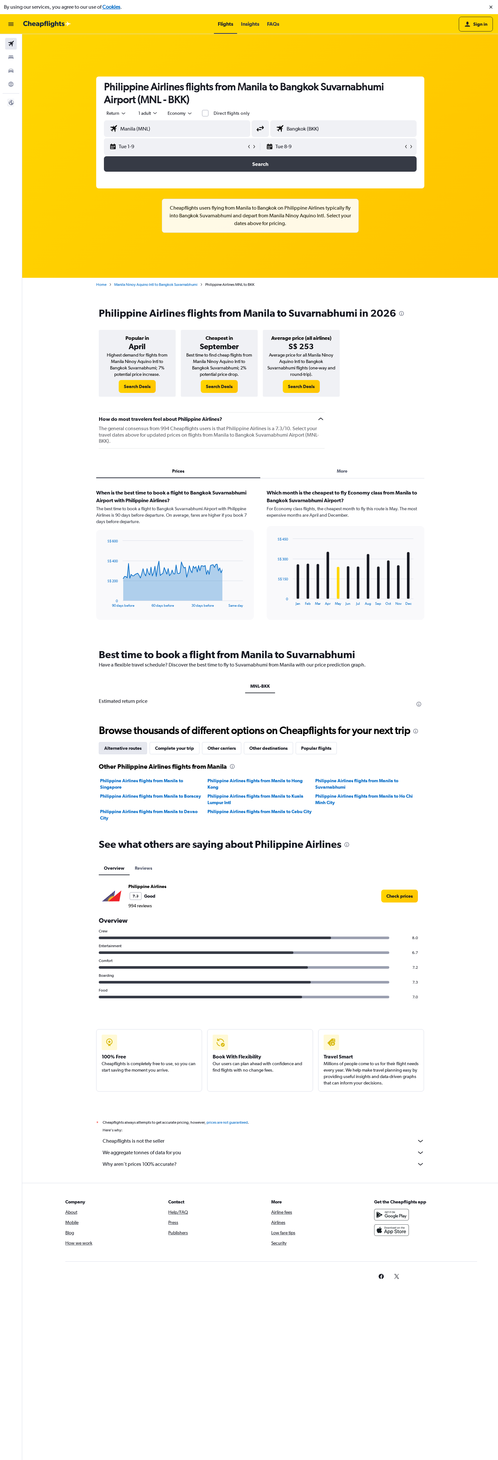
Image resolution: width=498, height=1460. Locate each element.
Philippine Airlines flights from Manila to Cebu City (260, 811)
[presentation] (401, 313)
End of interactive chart (274, 600)
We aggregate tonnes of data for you (263, 1152)
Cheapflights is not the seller (263, 1141)
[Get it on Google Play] (391, 1214)
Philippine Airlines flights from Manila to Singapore (141, 784)
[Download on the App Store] (391, 1230)
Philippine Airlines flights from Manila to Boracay (150, 796)
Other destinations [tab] (268, 748)
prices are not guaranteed (227, 1122)
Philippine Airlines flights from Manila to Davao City (149, 815)
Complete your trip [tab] (174, 748)
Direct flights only (232, 113)
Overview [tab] (114, 868)
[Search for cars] (11, 70)
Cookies (111, 7)
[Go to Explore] (11, 84)
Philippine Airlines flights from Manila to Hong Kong (255, 784)
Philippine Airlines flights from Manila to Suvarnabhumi (356, 784)
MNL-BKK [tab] (260, 686)
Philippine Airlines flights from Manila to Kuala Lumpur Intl (255, 799)
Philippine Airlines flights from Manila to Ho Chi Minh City (364, 799)
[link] (137, 386)
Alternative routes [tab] (123, 748)
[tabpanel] (260, 561)
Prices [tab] (178, 471)
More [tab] (342, 471)
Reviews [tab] (143, 868)
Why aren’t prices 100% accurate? (263, 1164)
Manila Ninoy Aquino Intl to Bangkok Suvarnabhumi (156, 284)
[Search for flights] (11, 43)
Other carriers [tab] (222, 748)
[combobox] (116, 113)
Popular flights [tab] (316, 748)
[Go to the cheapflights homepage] (47, 24)
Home (101, 284)
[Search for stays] (11, 57)
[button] (491, 7)
